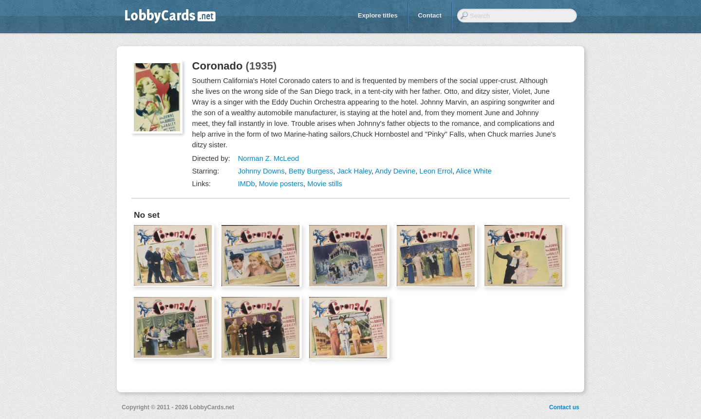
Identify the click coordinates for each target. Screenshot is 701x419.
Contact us (564, 407)
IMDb (246, 184)
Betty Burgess (311, 171)
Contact (430, 15)
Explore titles (378, 15)
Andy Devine (395, 171)
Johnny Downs (261, 171)
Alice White (474, 171)
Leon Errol (436, 171)
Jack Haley (354, 171)
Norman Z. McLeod (268, 158)
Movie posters (281, 184)
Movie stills (324, 184)
